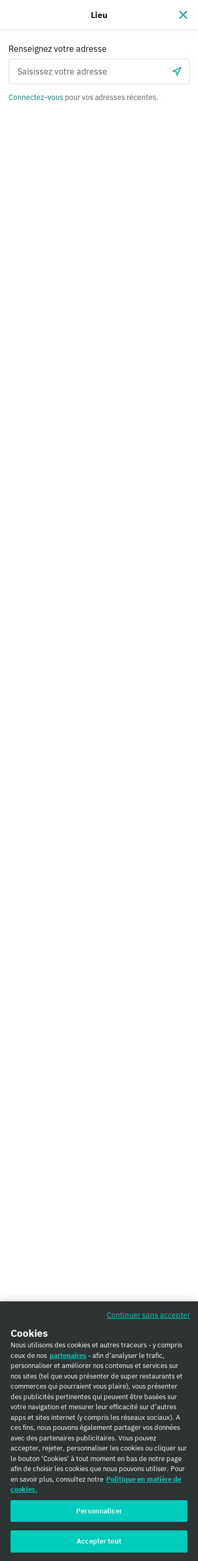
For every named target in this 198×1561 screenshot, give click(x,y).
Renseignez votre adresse (57, 48)
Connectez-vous (35, 97)
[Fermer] (183, 14)
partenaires (68, 1361)
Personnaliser (99, 1516)
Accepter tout (99, 1547)
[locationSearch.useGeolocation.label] (176, 71)
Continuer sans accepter (148, 1321)
